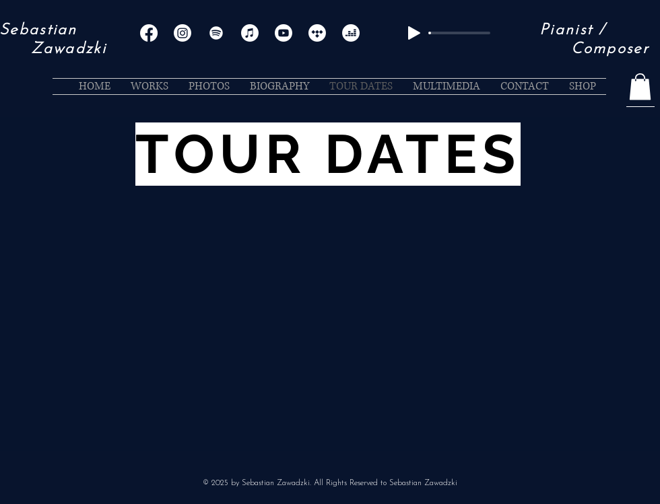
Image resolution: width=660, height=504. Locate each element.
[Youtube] (283, 33)
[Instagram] (182, 33)
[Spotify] (216, 33)
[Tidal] (317, 33)
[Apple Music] (250, 33)
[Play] (414, 33)
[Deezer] (351, 33)
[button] (640, 86)
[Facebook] (149, 33)
